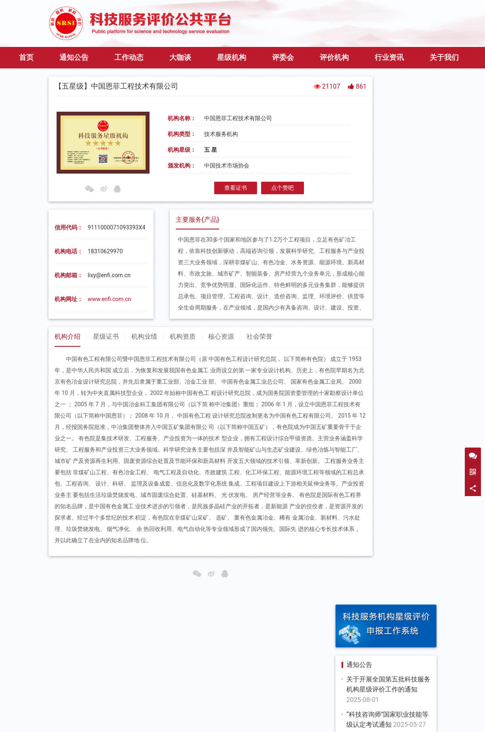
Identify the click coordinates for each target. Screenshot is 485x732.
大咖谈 (180, 80)
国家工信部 (121, 688)
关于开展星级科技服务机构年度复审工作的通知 (388, 470)
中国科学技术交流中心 (321, 688)
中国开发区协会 (347, 699)
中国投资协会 (396, 699)
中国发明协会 (297, 699)
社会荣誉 (259, 359)
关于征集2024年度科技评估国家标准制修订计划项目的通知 (388, 350)
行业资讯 (389, 80)
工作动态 (128, 80)
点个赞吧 (260, 211)
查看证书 (213, 211)
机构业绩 (144, 359)
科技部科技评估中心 (255, 688)
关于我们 (444, 80)
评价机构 (334, 80)
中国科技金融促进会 (242, 699)
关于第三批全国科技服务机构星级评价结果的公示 (388, 434)
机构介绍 (67, 359)
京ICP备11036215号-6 (335, 712)
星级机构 (231, 80)
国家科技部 (80, 688)
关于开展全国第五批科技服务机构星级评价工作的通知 (388, 184)
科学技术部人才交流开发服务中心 (103, 699)
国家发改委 (162, 688)
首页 (26, 80)
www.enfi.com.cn (109, 322)
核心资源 (221, 359)
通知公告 (74, 80)
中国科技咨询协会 (181, 699)
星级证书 (106, 359)
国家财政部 (203, 688)
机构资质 (183, 359)
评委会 (283, 80)
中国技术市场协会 (385, 688)
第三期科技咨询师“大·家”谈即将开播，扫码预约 (388, 244)
